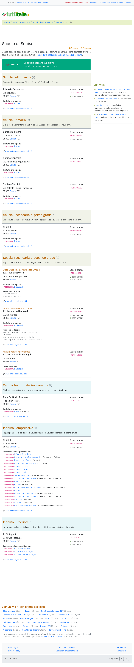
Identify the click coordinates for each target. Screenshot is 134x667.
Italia (14, 22)
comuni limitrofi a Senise (51, 636)
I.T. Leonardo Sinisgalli (23, 551)
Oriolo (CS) (12, 626)
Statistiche (111, 3)
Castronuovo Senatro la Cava (27, 487)
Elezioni (102, 3)
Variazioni (94, 3)
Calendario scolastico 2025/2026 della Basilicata (60, 55)
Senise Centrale (21, 469)
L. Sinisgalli (19, 287)
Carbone (30, 626)
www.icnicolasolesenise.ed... (17, 108)
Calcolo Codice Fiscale (38, 3)
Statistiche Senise (104, 105)
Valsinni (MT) (69, 622)
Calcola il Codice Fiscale (106, 99)
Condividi (85, 48)
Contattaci (121, 651)
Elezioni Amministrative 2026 (75, 3)
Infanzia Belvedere (22, 454)
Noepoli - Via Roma (22, 460)
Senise (59, 22)
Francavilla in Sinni (70, 615)
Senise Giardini (20, 472)
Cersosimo (69, 618)
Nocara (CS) (49, 626)
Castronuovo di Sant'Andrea (19, 615)
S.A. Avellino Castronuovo (25, 506)
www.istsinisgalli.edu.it (15, 301)
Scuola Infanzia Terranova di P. (27, 457)
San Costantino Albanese (25, 478)
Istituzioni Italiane (67, 647)
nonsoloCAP (22, 3)
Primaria (17, 484)
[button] (121, 659)
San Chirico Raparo (34, 630)
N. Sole (17, 103)
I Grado (17, 503)
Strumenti (121, 647)
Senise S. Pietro (21, 466)
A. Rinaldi (18, 500)
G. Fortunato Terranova (24, 493)
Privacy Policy (14, 651)
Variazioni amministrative (67, 651)
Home (7, 22)
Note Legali (13, 647)
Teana (51, 618)
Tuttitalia (12, 3)
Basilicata (25, 22)
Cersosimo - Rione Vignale (26, 463)
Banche (127, 3)
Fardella (10, 618)
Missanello (11, 630)
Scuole (120, 3)
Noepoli (17, 481)
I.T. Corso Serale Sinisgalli (25, 554)
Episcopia (69, 626)
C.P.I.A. (17, 411)
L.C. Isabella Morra (22, 548)
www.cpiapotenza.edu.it (15, 416)
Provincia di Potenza (43, 22)
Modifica (73, 48)
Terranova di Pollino (22, 475)
